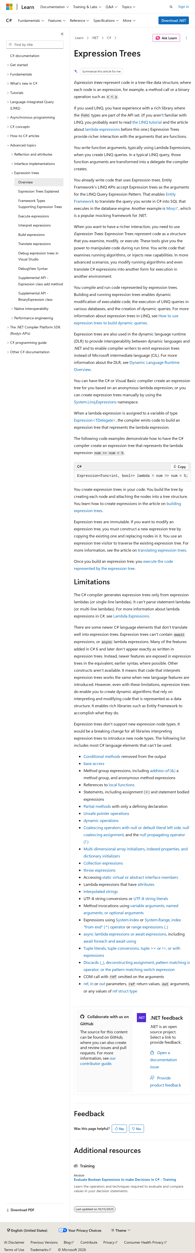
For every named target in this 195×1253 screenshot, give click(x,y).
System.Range (157, 919)
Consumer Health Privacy (144, 1242)
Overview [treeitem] (25, 182)
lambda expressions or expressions (125, 934)
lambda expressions (102, 129)
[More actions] (186, 38)
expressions (100, 870)
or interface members (140, 877)
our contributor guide (98, 1060)
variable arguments (147, 905)
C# (109, 37)
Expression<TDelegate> (95, 420)
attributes (146, 884)
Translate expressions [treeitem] (34, 243)
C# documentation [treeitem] (24, 55)
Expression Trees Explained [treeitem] (38, 191)
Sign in (183, 6)
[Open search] (171, 6)
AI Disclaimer (14, 1242)
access (94, 763)
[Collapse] (62, 34)
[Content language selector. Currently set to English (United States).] (27, 1230)
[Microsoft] (9, 7)
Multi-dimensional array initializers (114, 848)
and (110, 941)
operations (101, 820)
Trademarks (39, 1249)
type (124, 991)
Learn (79, 37)
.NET (95, 37)
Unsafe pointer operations (106, 813)
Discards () (94, 962)
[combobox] (34, 45)
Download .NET (173, 20)
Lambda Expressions (131, 616)
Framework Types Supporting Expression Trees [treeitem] (40, 203)
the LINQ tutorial (147, 122)
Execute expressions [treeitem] (33, 216)
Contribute (88, 1242)
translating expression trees (162, 550)
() (162, 770)
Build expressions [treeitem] (31, 234)
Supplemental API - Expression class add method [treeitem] (40, 280)
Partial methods (97, 806)
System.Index (127, 919)
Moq (170, 208)
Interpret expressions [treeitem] (34, 225)
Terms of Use (14, 1249)
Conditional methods (102, 756)
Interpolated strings (101, 891)
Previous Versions (44, 1242)
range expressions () (149, 926)
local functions (122, 784)
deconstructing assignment (130, 962)
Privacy (109, 1242)
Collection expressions (103, 863)
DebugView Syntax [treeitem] (32, 268)
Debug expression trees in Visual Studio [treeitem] (38, 256)
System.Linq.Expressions (95, 401)
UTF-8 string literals (151, 898)
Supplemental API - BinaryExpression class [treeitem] (35, 296)
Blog (67, 1242)
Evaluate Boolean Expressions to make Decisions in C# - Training (125, 1179)
